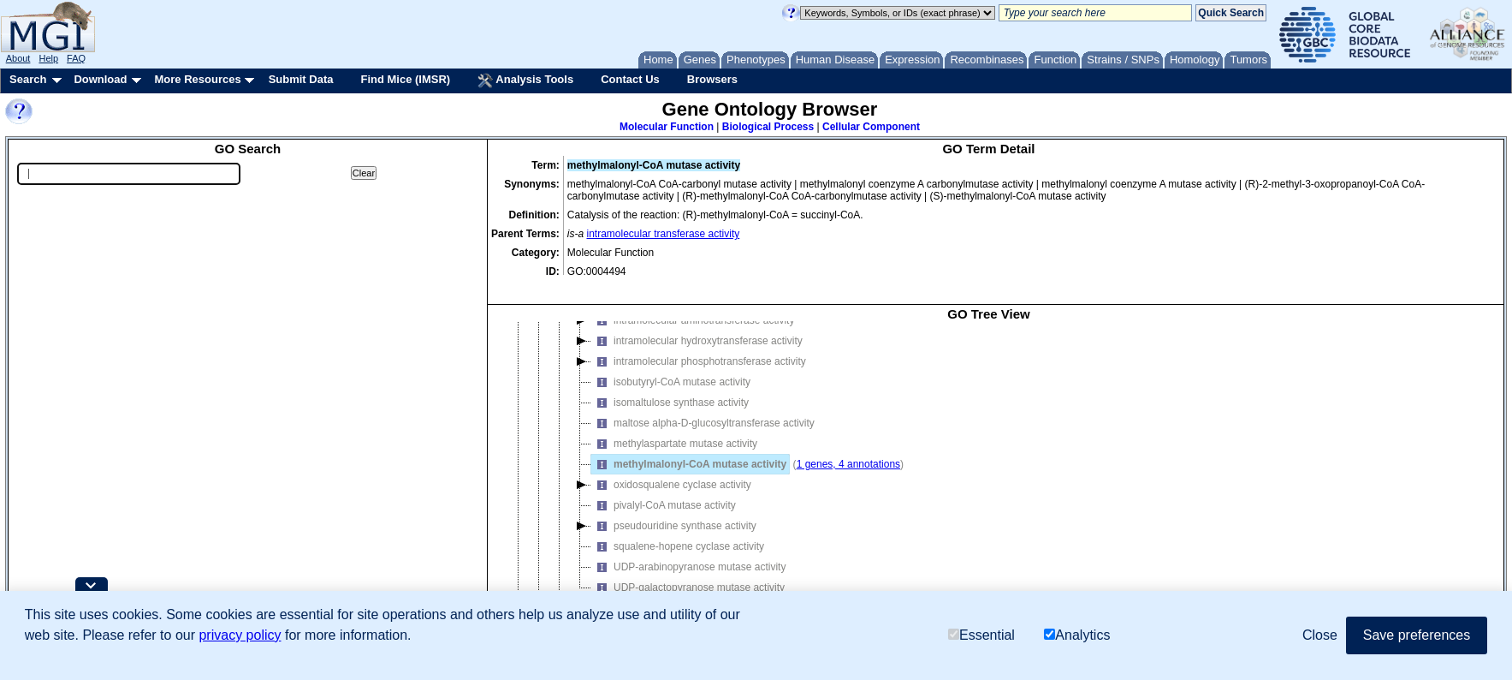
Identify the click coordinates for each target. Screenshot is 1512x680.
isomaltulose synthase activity (670, 383)
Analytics (1077, 635)
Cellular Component (871, 127)
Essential (981, 635)
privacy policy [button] (240, 635)
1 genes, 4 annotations (848, 445)
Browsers (712, 79)
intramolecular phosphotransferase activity (698, 342)
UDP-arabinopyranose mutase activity (688, 548)
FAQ (76, 58)
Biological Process (768, 127)
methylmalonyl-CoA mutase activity (688, 445)
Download (100, 79)
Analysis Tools (525, 80)
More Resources (197, 79)
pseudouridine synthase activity (673, 507)
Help (48, 58)
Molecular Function (667, 127)
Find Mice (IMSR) (405, 79)
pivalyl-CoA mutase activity (663, 486)
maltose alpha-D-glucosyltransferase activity (703, 404)
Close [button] (1319, 635)
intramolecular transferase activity (663, 234)
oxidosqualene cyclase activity (671, 466)
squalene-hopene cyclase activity (677, 527)
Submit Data (301, 79)
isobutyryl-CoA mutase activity (670, 363)
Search (27, 79)
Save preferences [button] (1416, 635)
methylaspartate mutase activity (674, 425)
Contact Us (630, 79)
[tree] (989, 466)
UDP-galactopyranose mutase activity (688, 568)
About (18, 58)
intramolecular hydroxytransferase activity (697, 322)
